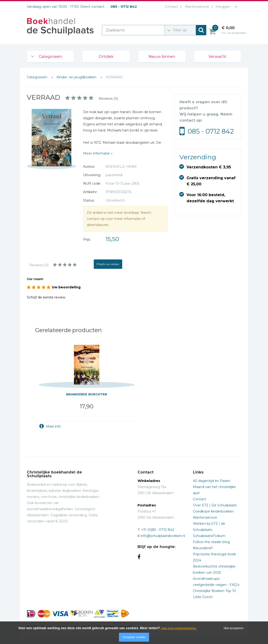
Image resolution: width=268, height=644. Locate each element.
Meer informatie (96, 153)
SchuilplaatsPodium (209, 536)
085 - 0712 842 (211, 131)
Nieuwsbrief (202, 548)
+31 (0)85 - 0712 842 (157, 530)
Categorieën (50, 56)
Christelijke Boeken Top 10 (214, 591)
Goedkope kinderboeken (213, 511)
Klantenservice (196, 6)
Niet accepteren (234, 628)
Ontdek (106, 56)
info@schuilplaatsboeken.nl (163, 536)
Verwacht (217, 56)
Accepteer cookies (134, 637)
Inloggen (223, 6)
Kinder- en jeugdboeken (77, 77)
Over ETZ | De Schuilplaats (215, 505)
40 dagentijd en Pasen (211, 481)
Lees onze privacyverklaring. (179, 628)
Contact (170, 6)
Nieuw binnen (162, 56)
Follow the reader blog (211, 542)
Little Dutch (203, 597)
